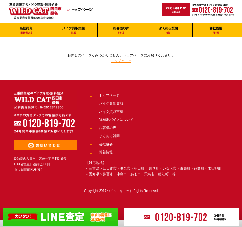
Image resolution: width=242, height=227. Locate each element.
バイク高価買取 (111, 103)
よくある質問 (109, 136)
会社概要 (106, 144)
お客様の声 (107, 128)
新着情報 (106, 152)
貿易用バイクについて (116, 119)
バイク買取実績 (111, 112)
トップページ (121, 61)
